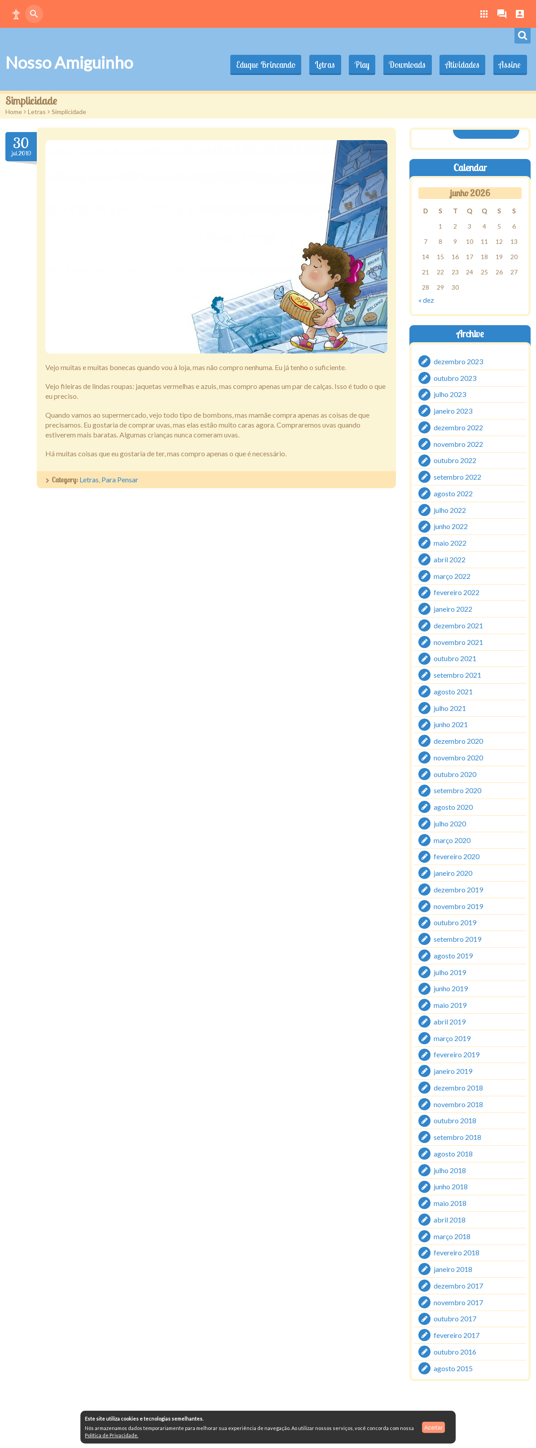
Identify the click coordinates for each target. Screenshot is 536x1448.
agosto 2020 (453, 807)
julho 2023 (450, 394)
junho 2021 (451, 724)
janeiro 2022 (453, 609)
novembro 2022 (458, 443)
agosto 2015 (453, 1368)
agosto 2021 (453, 691)
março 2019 (452, 1037)
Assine (509, 64)
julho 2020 (450, 823)
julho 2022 (450, 509)
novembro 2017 (458, 1302)
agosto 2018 (453, 1153)
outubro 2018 (455, 1120)
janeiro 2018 (453, 1269)
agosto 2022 (453, 493)
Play (358, 64)
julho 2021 (450, 707)
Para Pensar (119, 479)
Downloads (404, 64)
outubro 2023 (455, 377)
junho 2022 (451, 526)
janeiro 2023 (453, 410)
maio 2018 (450, 1203)
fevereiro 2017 (456, 1335)
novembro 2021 (458, 641)
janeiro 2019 (453, 1071)
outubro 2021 (455, 658)
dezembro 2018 (458, 1087)
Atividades (461, 64)
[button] (16, 14)
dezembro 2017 (458, 1285)
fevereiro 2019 (456, 1054)
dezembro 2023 (458, 361)
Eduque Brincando (259, 64)
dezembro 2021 (458, 625)
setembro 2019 (457, 939)
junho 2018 (451, 1186)
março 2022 (452, 575)
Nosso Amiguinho (69, 62)
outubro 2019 (455, 922)
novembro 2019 (458, 905)
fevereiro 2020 (456, 856)
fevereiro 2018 (456, 1252)
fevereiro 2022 (456, 592)
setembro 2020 (457, 790)
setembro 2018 (457, 1137)
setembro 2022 (457, 476)
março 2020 (452, 839)
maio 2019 (450, 1005)
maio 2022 (450, 543)
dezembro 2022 (458, 427)
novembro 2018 (458, 1103)
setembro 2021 (457, 675)
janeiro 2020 (453, 873)
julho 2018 (450, 1169)
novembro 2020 (458, 757)
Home (13, 111)
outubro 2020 (455, 773)
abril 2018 (450, 1219)
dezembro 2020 (458, 741)
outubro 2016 (455, 1351)
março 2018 (452, 1236)
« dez (426, 300)
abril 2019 (450, 1021)
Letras (320, 64)
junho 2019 (451, 988)
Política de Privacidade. (111, 1435)
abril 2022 (450, 559)
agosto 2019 (453, 955)
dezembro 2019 (458, 889)
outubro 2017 (455, 1318)
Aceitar (433, 1427)
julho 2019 (450, 971)
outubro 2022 (455, 460)
